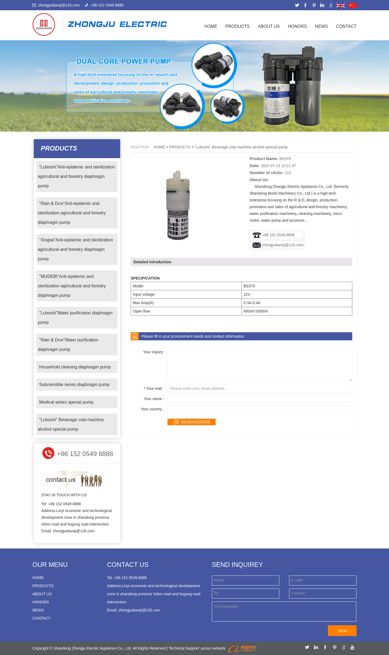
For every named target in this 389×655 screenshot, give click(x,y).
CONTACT (346, 26)
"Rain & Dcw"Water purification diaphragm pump (68, 345)
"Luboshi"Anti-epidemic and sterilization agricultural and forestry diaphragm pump (76, 176)
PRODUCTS (237, 26)
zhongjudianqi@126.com (59, 5)
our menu (50, 564)
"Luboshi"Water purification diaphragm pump (75, 318)
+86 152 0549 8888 (278, 235)
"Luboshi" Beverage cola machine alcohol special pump (71, 424)
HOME (159, 147)
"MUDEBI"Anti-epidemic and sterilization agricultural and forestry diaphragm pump (72, 286)
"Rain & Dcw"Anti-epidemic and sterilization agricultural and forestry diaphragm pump (72, 213)
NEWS (321, 26)
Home (210, 26)
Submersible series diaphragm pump (74, 384)
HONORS (297, 26)
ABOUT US (269, 26)
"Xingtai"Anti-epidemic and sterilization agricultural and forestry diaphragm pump (75, 249)
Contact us (128, 564)
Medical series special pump (66, 402)
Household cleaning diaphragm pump (75, 367)
